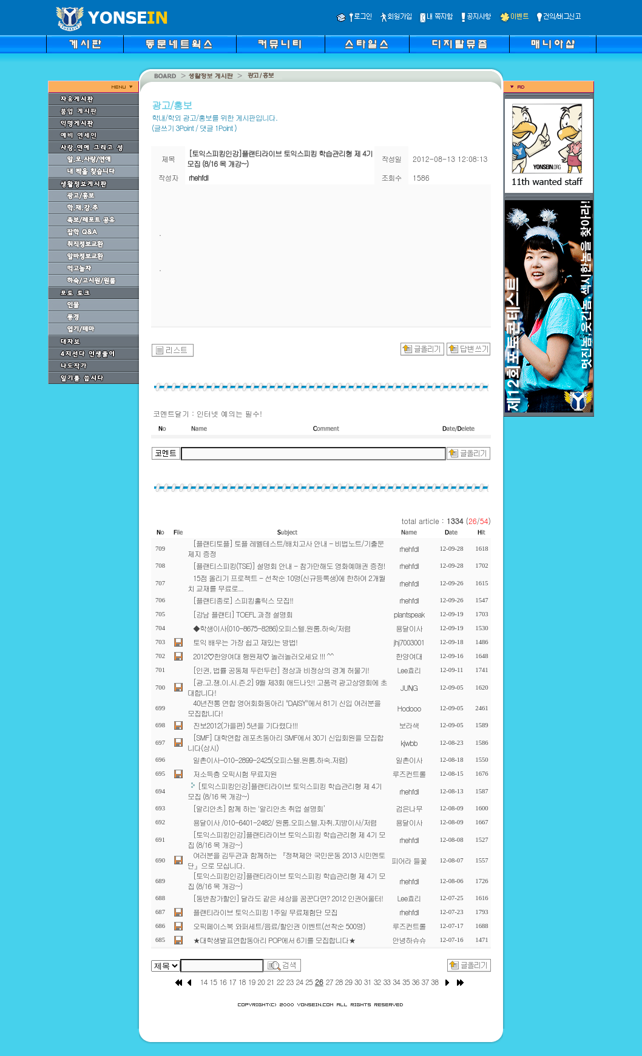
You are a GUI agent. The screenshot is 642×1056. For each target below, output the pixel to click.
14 (204, 982)
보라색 (409, 725)
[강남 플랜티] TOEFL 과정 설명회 (242, 614)
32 (377, 982)
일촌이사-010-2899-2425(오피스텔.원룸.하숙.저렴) (270, 760)
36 (415, 982)
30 (358, 982)
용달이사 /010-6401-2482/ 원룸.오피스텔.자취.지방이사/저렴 (285, 822)
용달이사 (409, 628)
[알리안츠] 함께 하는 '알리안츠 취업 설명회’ (259, 808)
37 (425, 982)
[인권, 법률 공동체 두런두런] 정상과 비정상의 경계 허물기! (281, 670)
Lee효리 (409, 670)
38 (434, 982)
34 (396, 982)
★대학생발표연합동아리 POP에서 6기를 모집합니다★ (274, 940)
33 (386, 982)
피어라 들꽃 (409, 860)
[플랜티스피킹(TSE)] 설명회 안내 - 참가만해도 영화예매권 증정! (289, 565)
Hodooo (409, 708)
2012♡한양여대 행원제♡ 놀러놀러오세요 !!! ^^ (263, 656)
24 (299, 982)
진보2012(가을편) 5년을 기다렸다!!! (245, 725)
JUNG (408, 687)
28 (339, 982)
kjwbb (408, 743)
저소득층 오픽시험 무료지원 (235, 773)
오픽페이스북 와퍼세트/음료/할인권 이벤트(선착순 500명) (279, 926)
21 (270, 982)
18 (242, 982)
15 (213, 982)
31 (367, 982)
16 (222, 982)
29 (348, 982)
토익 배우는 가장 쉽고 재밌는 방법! (245, 642)
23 (290, 982)
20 (261, 982)
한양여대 (409, 656)
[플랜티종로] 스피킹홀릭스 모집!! (243, 600)
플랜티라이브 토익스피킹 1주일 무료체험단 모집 (265, 912)
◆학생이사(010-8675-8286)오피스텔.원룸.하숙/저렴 (272, 628)
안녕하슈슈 (409, 940)
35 (406, 982)
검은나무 (409, 808)
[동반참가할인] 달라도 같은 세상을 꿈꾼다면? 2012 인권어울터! (288, 898)
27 (329, 982)
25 (309, 982)
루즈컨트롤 (409, 773)
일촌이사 (409, 760)
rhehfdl (409, 548)
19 (251, 982)
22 (280, 982)
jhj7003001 (409, 642)
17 (232, 982)
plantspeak (409, 614)
